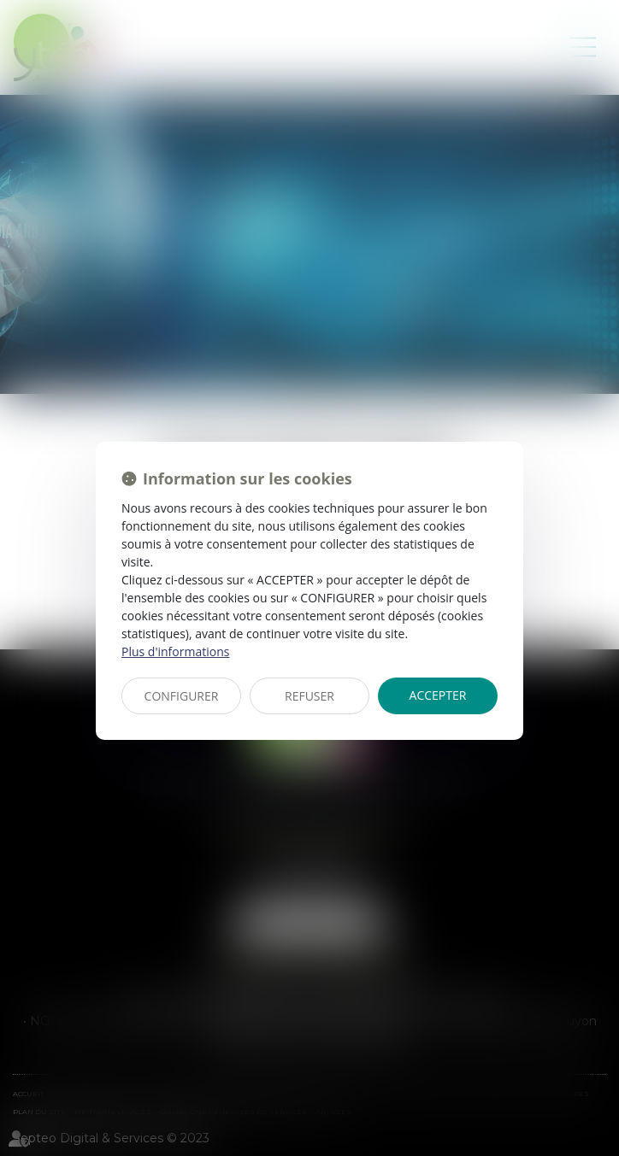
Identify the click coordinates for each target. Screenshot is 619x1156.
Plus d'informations (175, 651)
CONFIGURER (181, 696)
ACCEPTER (438, 695)
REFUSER (309, 696)
